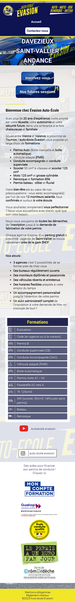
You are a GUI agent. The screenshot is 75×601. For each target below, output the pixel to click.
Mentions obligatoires (37, 592)
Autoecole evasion (37, 429)
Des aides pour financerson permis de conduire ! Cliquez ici (39, 469)
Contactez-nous (37, 31)
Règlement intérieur (37, 595)
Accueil (36, 22)
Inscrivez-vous (37, 78)
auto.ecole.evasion (37, 453)
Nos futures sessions (37, 91)
